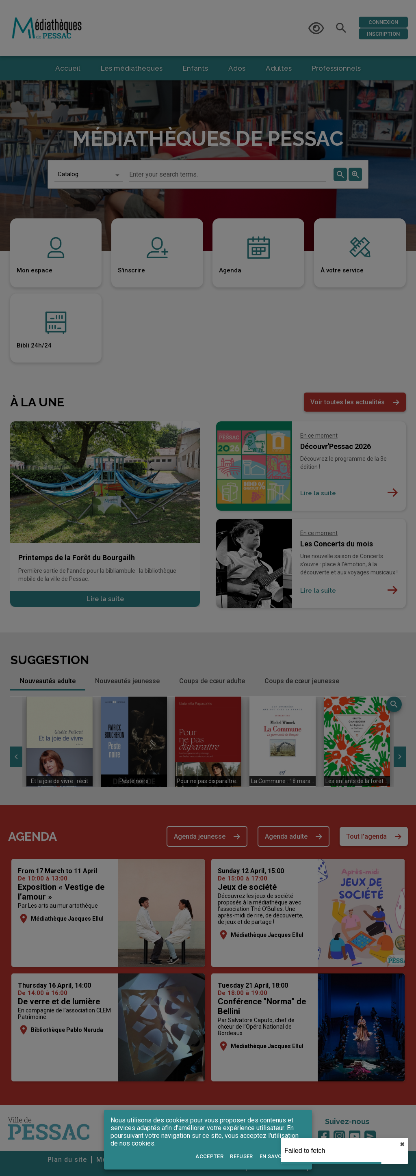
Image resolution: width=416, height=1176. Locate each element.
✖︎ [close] (402, 1144)
